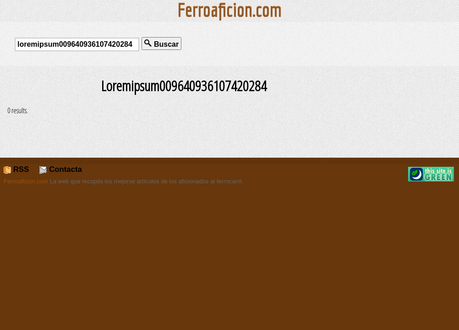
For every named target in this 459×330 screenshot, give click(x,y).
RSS (16, 169)
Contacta (60, 169)
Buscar (161, 43)
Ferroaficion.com (26, 181)
